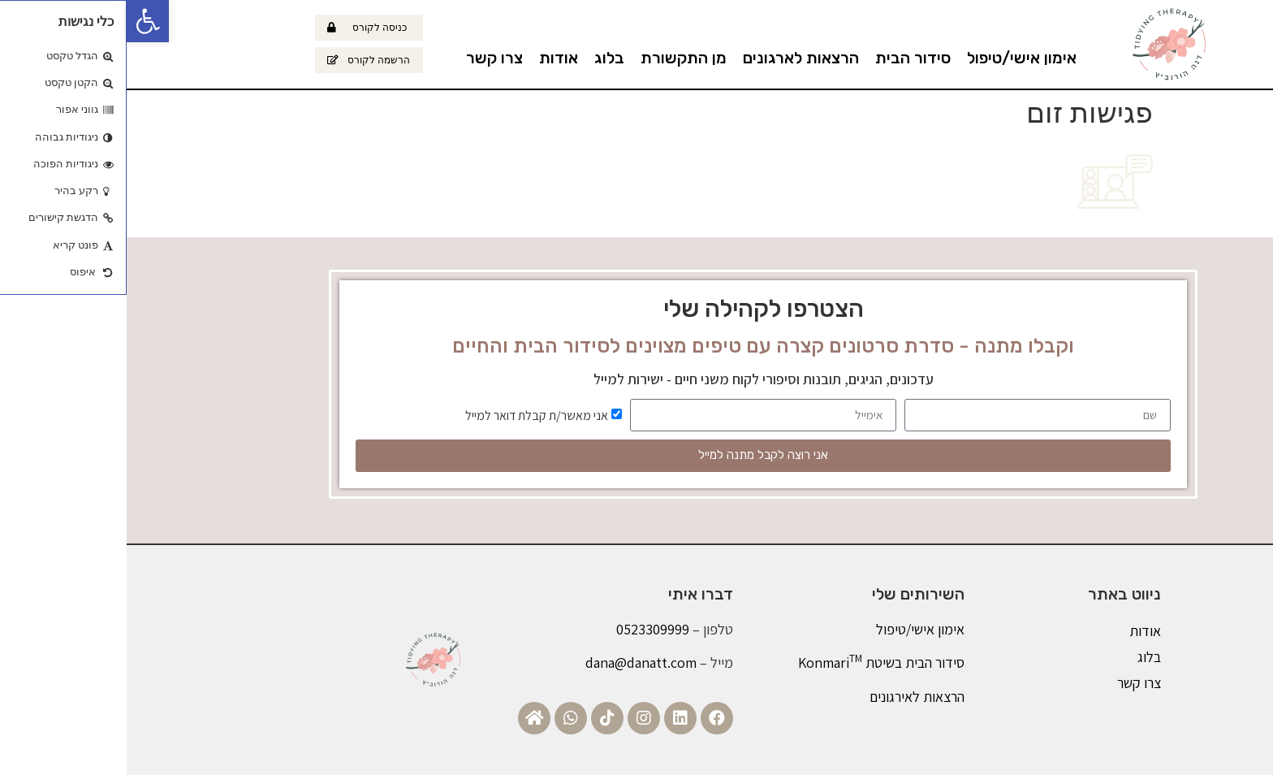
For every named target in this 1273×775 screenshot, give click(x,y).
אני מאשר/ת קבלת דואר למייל (410, 414)
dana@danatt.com (514, 662)
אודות (431, 57)
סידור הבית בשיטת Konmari (754, 662)
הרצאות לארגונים (674, 57)
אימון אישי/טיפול (895, 57)
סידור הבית (786, 57)
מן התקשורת (557, 57)
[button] (21, 21)
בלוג (483, 57)
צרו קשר (367, 57)
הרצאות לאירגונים (790, 696)
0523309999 (526, 629)
